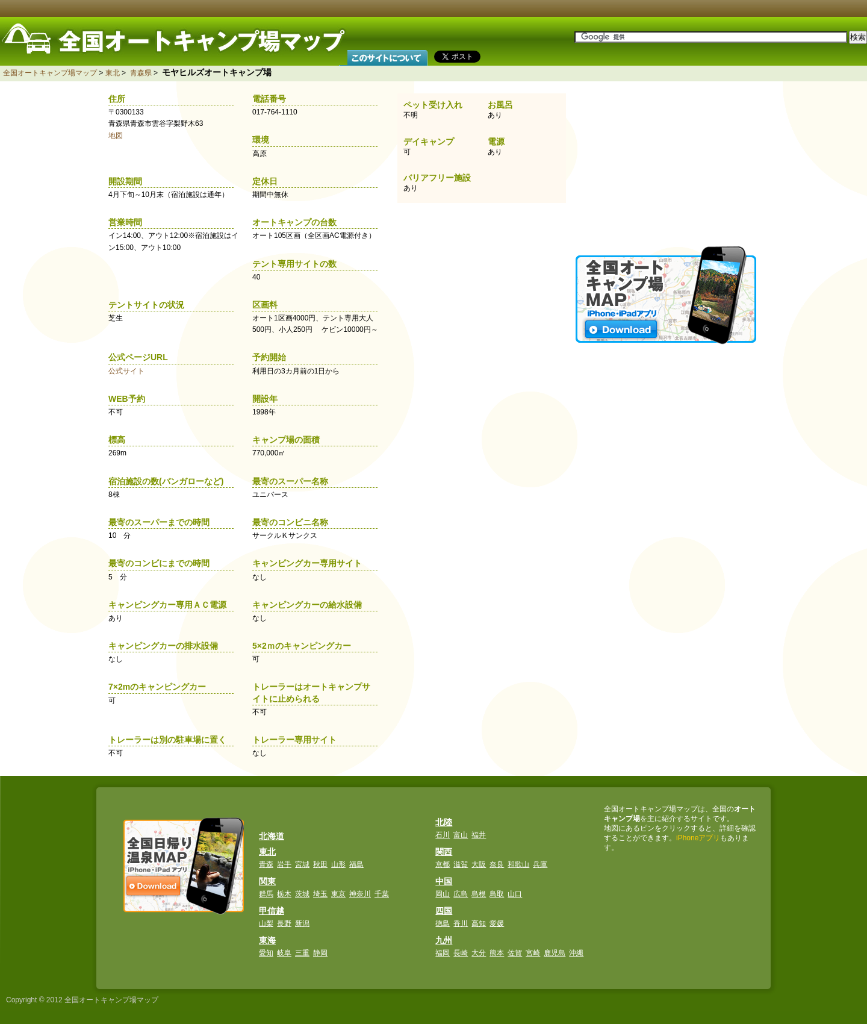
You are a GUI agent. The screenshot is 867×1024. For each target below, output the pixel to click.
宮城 (302, 864)
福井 (478, 835)
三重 (302, 953)
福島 (356, 864)
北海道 (271, 836)
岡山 (442, 894)
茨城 (302, 894)
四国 (443, 911)
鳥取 (496, 894)
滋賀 (460, 864)
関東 (267, 881)
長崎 (460, 953)
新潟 (302, 923)
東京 (338, 894)
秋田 (320, 864)
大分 (478, 953)
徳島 (442, 923)
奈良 (496, 864)
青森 (266, 864)
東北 (112, 73)
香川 (460, 923)
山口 (515, 894)
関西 (443, 852)
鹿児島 (554, 953)
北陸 (443, 822)
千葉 (381, 894)
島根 (478, 894)
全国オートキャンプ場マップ (50, 73)
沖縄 (576, 953)
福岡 (442, 953)
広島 (460, 894)
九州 (443, 940)
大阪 (478, 864)
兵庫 (540, 864)
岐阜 (284, 953)
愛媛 (496, 923)
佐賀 (515, 953)
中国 (443, 881)
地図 (115, 135)
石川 (442, 835)
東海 (267, 940)
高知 (478, 923)
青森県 (141, 73)
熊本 (496, 953)
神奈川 (360, 894)
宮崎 (533, 953)
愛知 (266, 953)
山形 (338, 864)
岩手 (284, 864)
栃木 (284, 894)
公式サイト (126, 371)
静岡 (320, 953)
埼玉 (320, 894)
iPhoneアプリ (698, 838)
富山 (460, 835)
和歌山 (518, 864)
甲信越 (271, 911)
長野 (284, 923)
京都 (442, 864)
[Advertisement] (667, 162)
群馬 (266, 894)
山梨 (266, 923)
